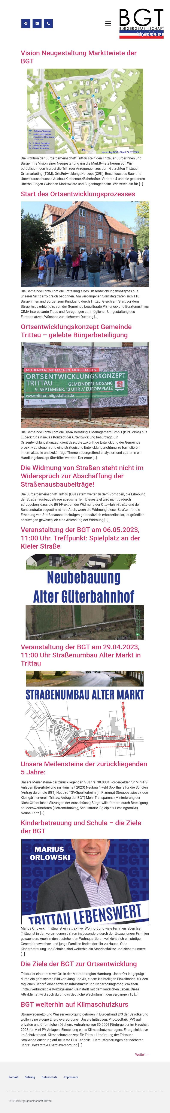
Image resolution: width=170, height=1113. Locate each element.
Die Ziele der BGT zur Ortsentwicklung (79, 964)
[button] (108, 23)
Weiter (142, 1055)
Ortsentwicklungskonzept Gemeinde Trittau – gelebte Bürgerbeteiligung (76, 331)
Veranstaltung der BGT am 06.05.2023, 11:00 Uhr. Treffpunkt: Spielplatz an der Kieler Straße (80, 538)
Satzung (30, 1077)
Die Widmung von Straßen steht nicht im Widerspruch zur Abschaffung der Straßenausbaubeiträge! (82, 476)
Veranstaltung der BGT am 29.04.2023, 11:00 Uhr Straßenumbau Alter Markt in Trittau (81, 655)
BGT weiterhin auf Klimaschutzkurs (74, 1004)
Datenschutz (49, 1077)
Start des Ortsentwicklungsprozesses (78, 194)
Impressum (71, 1077)
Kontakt (13, 1077)
